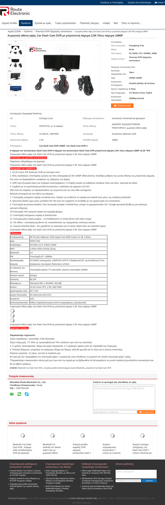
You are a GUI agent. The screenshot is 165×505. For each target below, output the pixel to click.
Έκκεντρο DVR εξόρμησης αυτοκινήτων (54, 31)
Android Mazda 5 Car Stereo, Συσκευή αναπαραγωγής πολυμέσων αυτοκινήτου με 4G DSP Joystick (26, 473)
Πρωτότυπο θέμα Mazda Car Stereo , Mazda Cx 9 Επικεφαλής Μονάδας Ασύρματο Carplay (61, 480)
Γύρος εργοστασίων (65, 23)
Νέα (116, 23)
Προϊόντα (26, 23)
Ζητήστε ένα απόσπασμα (139, 2)
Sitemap (81, 498)
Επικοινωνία (124, 105)
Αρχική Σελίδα (9, 23)
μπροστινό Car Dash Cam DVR (98, 368)
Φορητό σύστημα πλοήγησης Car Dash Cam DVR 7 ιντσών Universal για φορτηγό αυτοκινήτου (142, 451)
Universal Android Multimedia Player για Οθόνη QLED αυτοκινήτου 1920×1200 (98, 487)
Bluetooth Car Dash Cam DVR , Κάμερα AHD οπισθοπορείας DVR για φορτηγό (22, 448)
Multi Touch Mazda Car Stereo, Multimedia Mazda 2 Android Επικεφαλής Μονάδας (58, 488)
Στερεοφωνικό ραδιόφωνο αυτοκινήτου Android (23, 465)
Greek (161, 2)
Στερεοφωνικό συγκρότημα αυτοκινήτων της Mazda (60, 465)
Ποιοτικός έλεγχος (89, 23)
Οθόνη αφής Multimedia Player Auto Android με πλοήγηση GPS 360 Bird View (96, 473)
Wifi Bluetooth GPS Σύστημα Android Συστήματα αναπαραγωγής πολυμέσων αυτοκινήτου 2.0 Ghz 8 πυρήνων (97, 480)
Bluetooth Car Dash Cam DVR (30, 368)
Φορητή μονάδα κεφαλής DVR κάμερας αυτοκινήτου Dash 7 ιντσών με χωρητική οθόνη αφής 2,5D (82, 451)
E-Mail (72, 498)
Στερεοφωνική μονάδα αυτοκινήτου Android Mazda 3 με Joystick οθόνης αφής (24, 486)
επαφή (106, 23)
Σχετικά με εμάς (42, 23)
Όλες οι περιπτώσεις (133, 23)
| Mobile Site (91, 498)
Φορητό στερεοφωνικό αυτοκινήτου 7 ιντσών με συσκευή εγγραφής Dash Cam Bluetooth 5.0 (112, 451)
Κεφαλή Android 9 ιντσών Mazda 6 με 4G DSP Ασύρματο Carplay (25, 479)
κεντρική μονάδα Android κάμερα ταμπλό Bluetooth (64, 368)
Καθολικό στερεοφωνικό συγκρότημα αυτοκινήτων (95, 465)
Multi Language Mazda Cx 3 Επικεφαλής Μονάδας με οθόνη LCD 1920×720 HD (60, 473)
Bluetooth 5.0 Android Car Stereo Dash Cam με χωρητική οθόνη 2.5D (52, 450)
